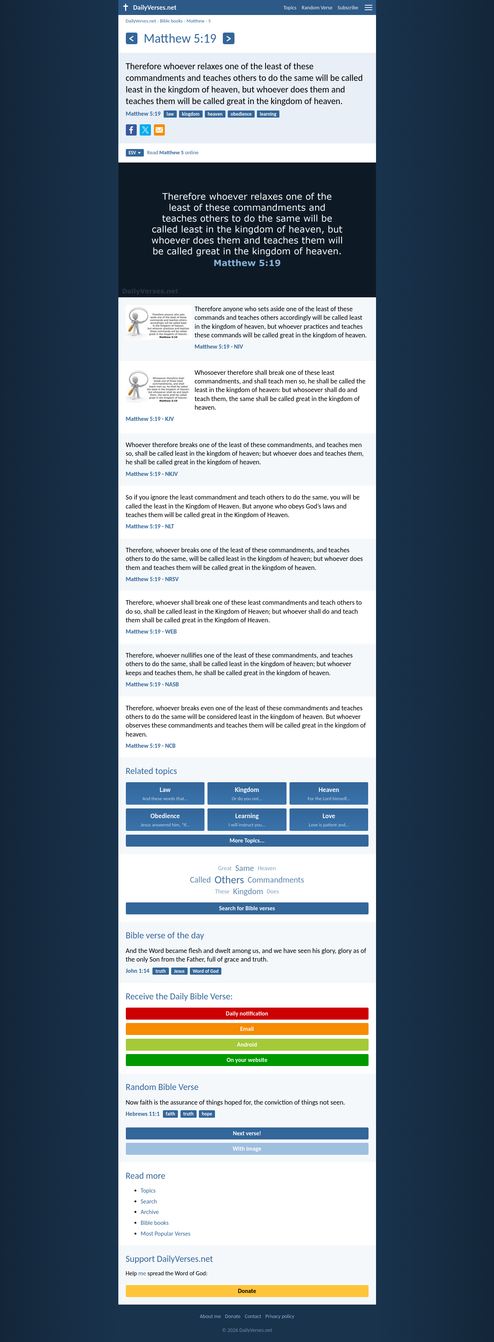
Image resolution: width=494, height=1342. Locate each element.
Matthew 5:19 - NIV (219, 346)
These (222, 891)
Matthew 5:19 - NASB (152, 684)
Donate (247, 1290)
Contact (253, 1316)
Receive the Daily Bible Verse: (179, 996)
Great (224, 868)
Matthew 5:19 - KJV (150, 418)
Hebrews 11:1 (143, 1113)
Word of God (206, 971)
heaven (215, 114)
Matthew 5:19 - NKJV (152, 473)
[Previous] (131, 38)
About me (210, 1316)
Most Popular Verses (166, 1233)
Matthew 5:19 (143, 113)
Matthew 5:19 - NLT (150, 526)
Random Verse (317, 7)
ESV (134, 152)
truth (160, 971)
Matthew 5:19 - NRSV (152, 579)
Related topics (151, 770)
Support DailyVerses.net (169, 1258)
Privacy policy (280, 1316)
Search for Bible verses (247, 908)
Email (247, 1028)
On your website (247, 1059)
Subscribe (348, 7)
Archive (150, 1211)
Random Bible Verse (162, 1086)
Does (273, 891)
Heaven (267, 868)
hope (207, 1114)
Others (229, 879)
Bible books (171, 21)
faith (170, 1114)
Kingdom (248, 891)
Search (149, 1201)
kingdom (191, 114)
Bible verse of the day (165, 935)
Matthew (195, 21)
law (170, 114)
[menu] (368, 10)
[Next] (228, 38)
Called (200, 880)
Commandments (276, 880)
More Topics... (247, 840)
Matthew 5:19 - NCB (151, 745)
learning (268, 114)
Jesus (179, 971)
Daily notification (247, 1013)
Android (247, 1044)
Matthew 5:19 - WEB (151, 631)
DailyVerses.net (141, 21)
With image (247, 1148)
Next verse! (247, 1133)
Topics (290, 7)
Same (244, 868)
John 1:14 (137, 970)
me (142, 1273)
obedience (241, 114)
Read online (172, 152)
